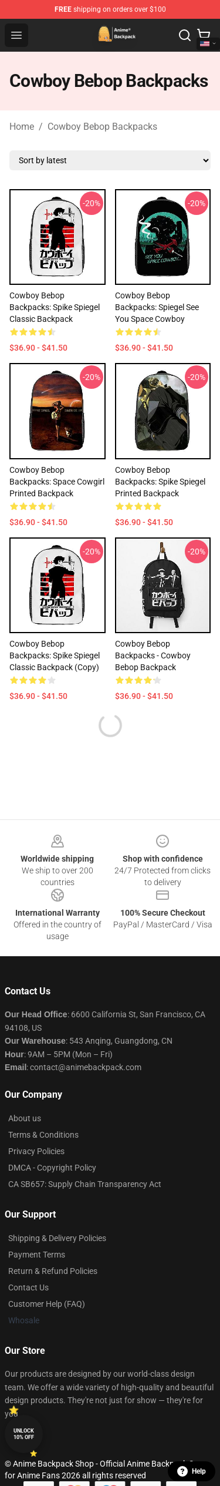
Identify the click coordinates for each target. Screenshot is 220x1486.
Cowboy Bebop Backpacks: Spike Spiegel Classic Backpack (54, 307)
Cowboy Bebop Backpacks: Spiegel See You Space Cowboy (157, 307)
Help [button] (191, 1471)
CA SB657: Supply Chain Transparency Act (84, 1184)
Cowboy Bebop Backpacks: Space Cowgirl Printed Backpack (56, 481)
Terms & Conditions (43, 1134)
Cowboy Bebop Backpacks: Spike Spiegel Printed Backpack (160, 481)
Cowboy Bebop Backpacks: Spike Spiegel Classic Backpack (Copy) (54, 655)
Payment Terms (36, 1254)
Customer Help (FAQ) (46, 1304)
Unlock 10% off (23, 1434)
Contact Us (28, 1287)
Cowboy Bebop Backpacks (102, 126)
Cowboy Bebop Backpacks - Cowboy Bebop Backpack (153, 655)
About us (24, 1118)
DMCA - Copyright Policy (52, 1167)
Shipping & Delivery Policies (57, 1238)
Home (21, 126)
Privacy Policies (36, 1151)
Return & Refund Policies (52, 1271)
